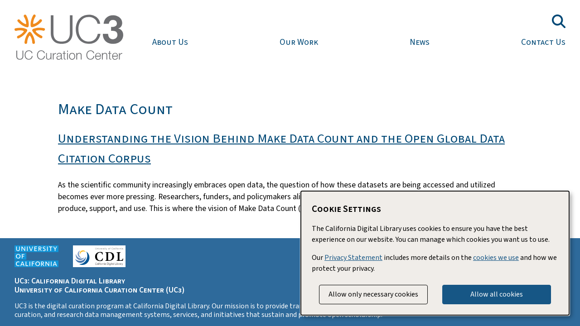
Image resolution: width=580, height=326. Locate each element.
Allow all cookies (496, 294)
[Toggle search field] (559, 21)
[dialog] (435, 253)
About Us (170, 42)
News (420, 42)
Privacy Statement (353, 258)
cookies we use (496, 258)
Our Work (299, 42)
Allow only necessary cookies (373, 294)
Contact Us (543, 42)
